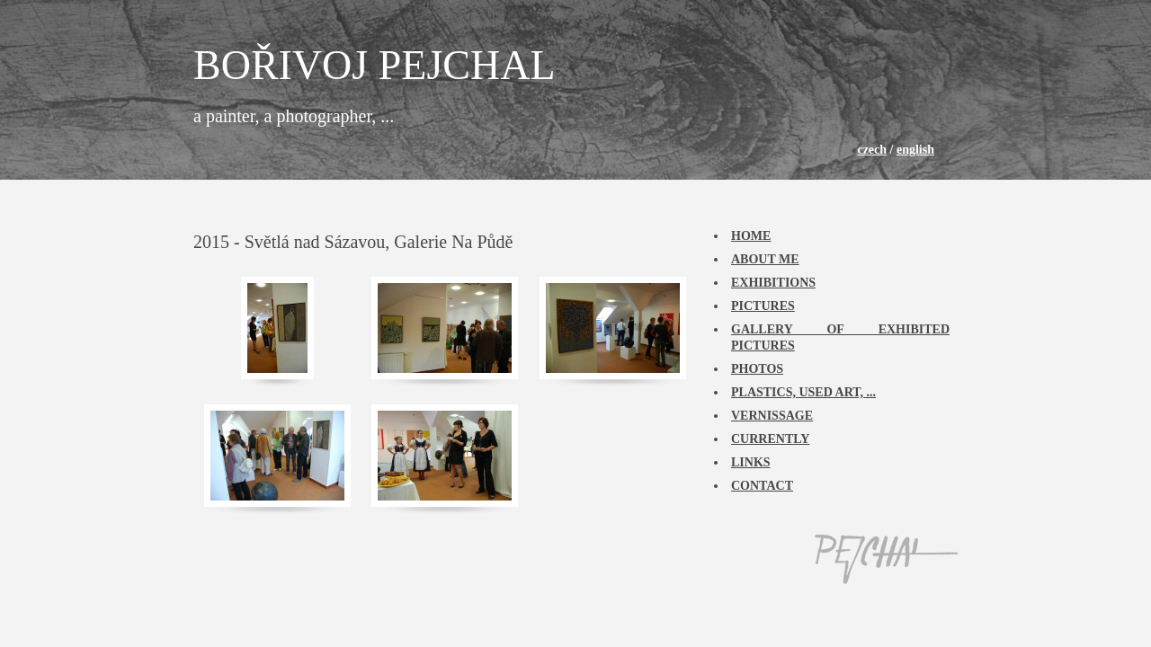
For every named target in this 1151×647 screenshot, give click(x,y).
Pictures (763, 306)
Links (751, 462)
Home (751, 236)
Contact (762, 485)
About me (765, 259)
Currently (770, 439)
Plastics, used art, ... (803, 392)
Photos (757, 369)
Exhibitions (773, 282)
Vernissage (772, 415)
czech (872, 149)
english (915, 149)
